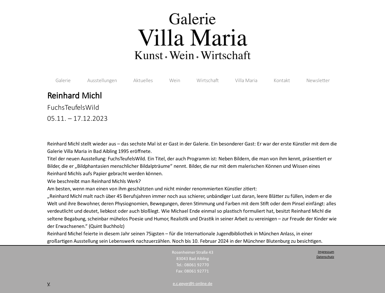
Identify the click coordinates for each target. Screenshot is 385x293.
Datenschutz (325, 257)
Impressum (326, 252)
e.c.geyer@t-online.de (192, 284)
